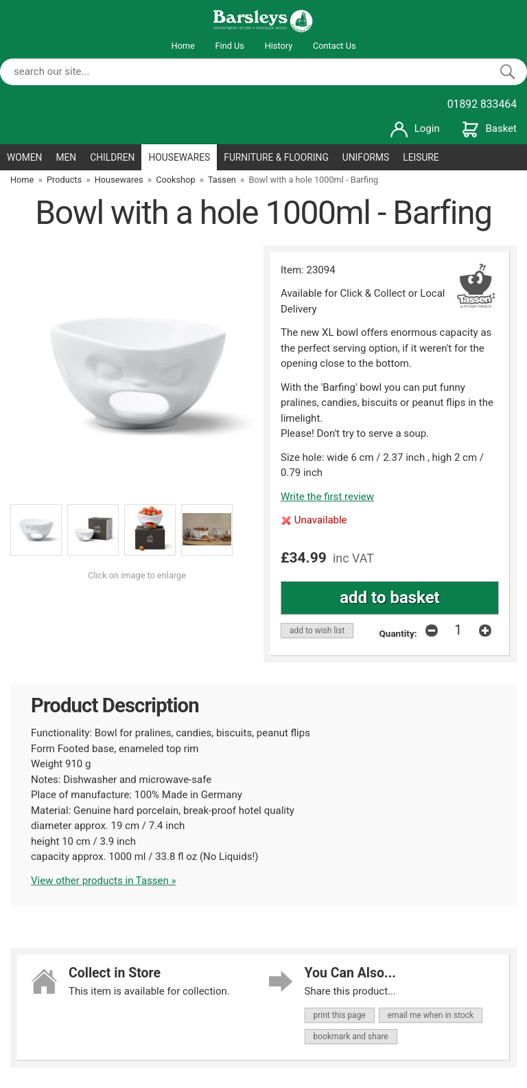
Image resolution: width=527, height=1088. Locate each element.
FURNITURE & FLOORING (276, 157)
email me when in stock (430, 1015)
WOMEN (24, 157)
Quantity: (398, 633)
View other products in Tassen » (103, 880)
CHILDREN (112, 157)
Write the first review (327, 496)
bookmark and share (351, 1036)
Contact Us (334, 46)
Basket (489, 128)
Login (415, 128)
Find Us (229, 46)
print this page (340, 1015)
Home (182, 46)
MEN (66, 157)
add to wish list (317, 630)
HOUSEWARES (179, 157)
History (279, 46)
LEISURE (421, 157)
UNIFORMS (365, 157)
